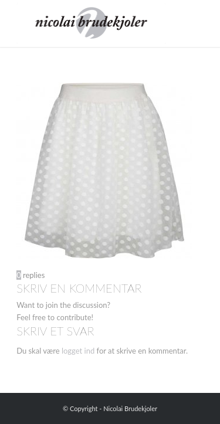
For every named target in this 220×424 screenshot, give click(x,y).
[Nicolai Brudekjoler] (91, 23)
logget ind (78, 350)
